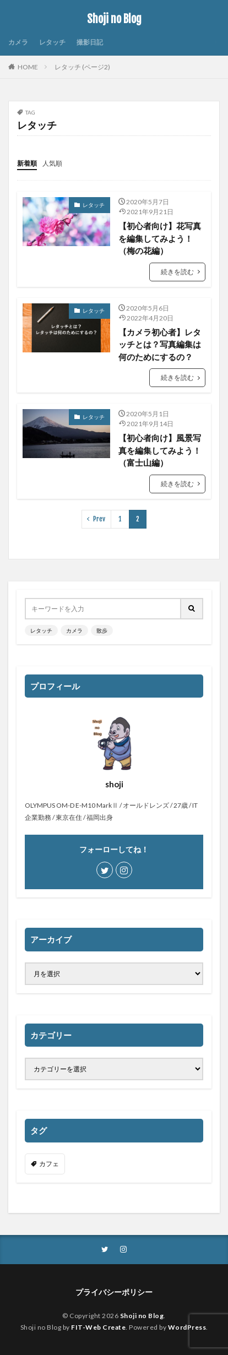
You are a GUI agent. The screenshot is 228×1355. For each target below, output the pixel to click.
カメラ (18, 42)
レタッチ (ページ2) (82, 67)
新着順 (27, 163)
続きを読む (177, 272)
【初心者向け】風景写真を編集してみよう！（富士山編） (159, 450)
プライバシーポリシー (114, 1292)
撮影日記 (90, 42)
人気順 (52, 163)
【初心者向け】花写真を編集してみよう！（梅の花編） (159, 238)
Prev (99, 519)
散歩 (101, 630)
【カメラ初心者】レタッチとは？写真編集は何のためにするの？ (159, 344)
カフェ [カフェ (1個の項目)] (49, 1164)
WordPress (187, 1327)
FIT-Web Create (98, 1327)
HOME (28, 67)
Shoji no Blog (114, 19)
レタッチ (52, 42)
